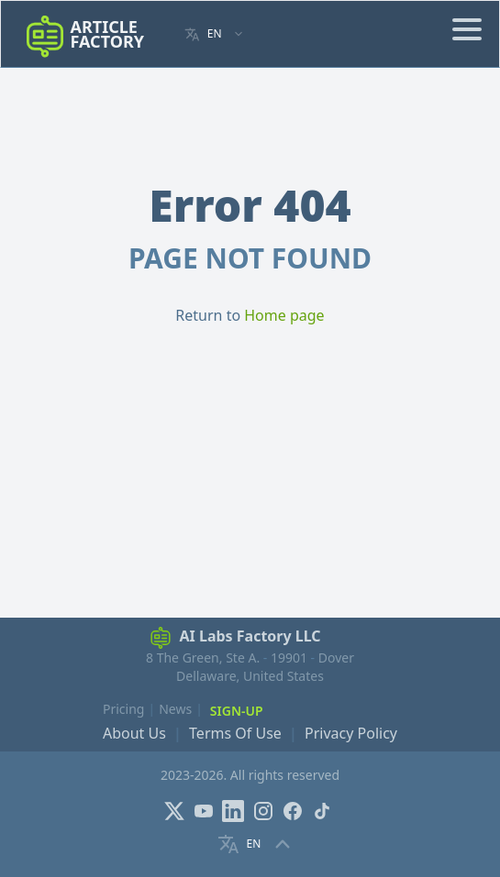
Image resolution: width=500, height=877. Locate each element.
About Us (134, 733)
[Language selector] (214, 34)
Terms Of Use (235, 733)
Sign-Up (236, 710)
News (175, 709)
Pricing (123, 709)
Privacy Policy (351, 733)
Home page (284, 315)
